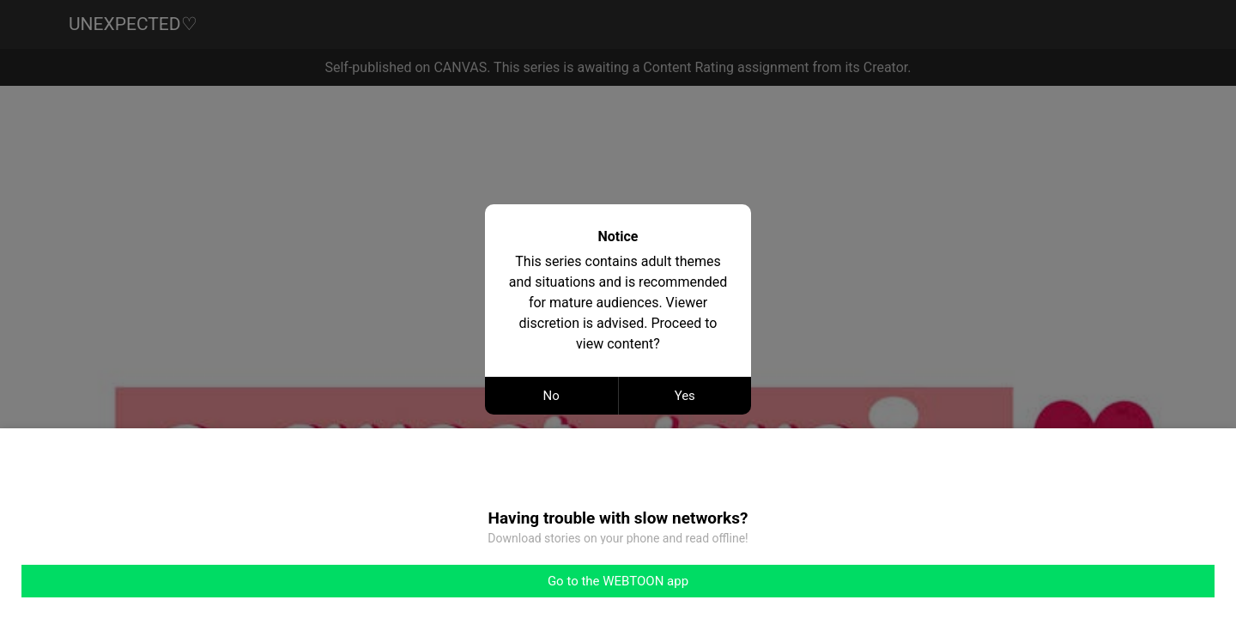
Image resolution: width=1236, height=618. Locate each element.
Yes (685, 395)
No (551, 395)
